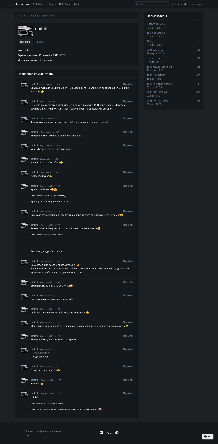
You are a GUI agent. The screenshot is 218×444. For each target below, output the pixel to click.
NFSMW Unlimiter (156, 24)
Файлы (38, 4)
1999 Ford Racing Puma (159, 83)
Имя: (20, 50)
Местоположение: (28, 60)
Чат (207, 436)
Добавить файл (69, 4)
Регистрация (193, 4)
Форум (51, 4)
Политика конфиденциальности (43, 431)
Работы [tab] (40, 41)
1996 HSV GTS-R (156, 75)
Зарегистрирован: (28, 55)
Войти (177, 4)
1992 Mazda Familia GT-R (160, 66)
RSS (27, 434)
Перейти (128, 84)
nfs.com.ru (21, 4)
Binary (150, 41)
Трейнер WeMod (156, 32)
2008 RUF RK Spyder (158, 92)
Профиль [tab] (25, 41)
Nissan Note (153, 58)
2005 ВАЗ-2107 (155, 49)
